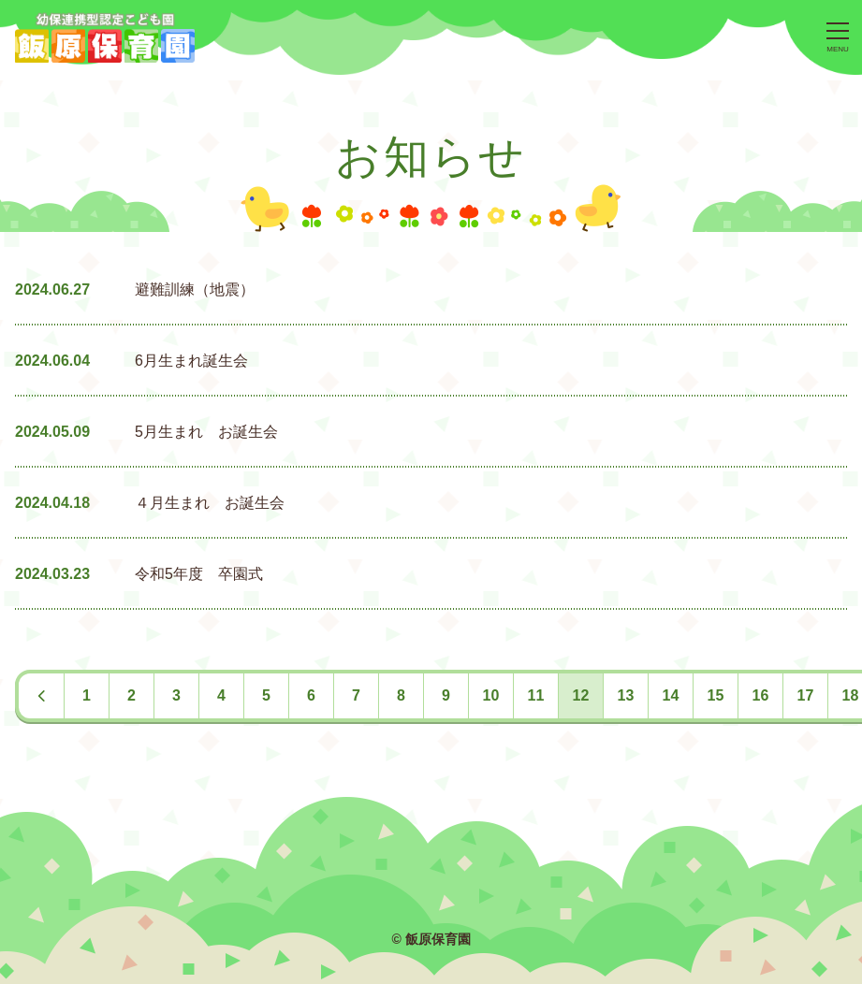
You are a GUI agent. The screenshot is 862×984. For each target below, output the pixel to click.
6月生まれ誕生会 (191, 361)
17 (805, 695)
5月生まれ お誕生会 (206, 432)
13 (626, 695)
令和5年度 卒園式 (199, 574)
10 (491, 695)
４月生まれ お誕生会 (210, 503)
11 (536, 695)
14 (671, 695)
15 (716, 695)
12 (581, 695)
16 (760, 695)
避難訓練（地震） (195, 289)
